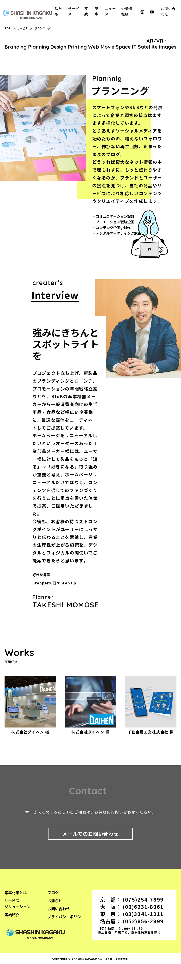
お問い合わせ (58, 908)
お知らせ (54, 900)
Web (93, 47)
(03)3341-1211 (143, 913)
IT (134, 47)
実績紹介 (12, 914)
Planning (38, 47)
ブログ (53, 892)
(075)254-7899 (143, 899)
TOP (8, 28)
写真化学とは (16, 892)
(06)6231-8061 (143, 906)
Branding (16, 47)
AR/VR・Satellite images (157, 44)
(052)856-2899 (143, 921)
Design (58, 47)
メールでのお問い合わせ (90, 833)
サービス (22, 28)
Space (123, 47)
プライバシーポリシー (66, 916)
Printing (77, 47)
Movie (107, 47)
